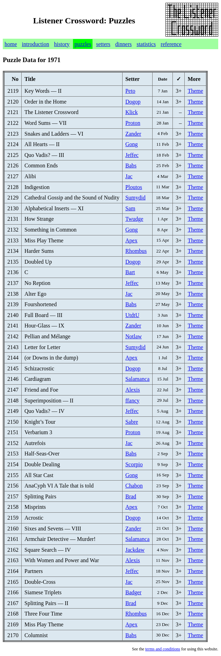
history (61, 44)
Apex (131, 240)
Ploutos (133, 187)
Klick (131, 112)
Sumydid (135, 198)
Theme (195, 91)
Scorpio (134, 464)
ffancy (132, 401)
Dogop (133, 102)
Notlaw (133, 336)
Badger (133, 592)
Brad (130, 496)
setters (103, 44)
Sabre (131, 422)
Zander (133, 134)
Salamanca (137, 379)
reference (171, 44)
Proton (132, 123)
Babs (131, 165)
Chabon (134, 486)
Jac (128, 176)
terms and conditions (162, 649)
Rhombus (136, 251)
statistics (146, 44)
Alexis (132, 390)
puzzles (82, 44)
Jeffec (132, 155)
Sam (130, 208)
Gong (131, 144)
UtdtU (132, 315)
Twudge (134, 219)
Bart (130, 272)
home (11, 44)
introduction (35, 44)
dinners (123, 44)
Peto (130, 91)
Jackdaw (135, 550)
